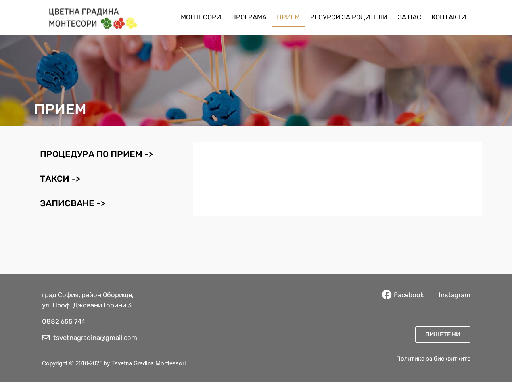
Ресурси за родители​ (348, 17)
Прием (288, 17)
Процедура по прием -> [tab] (96, 154)
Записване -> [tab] (72, 203)
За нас (409, 17)
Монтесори (201, 17)
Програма (249, 17)
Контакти (448, 17)
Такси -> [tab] (60, 178)
